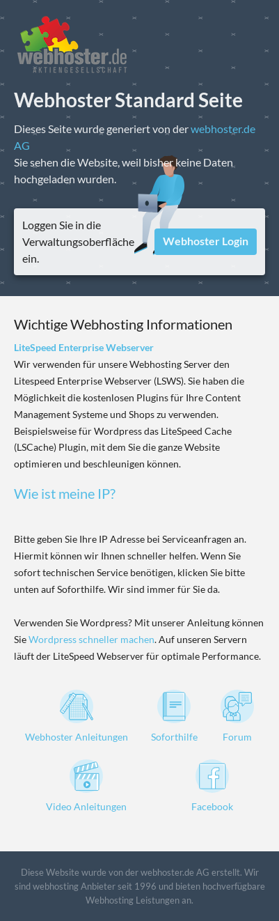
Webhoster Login (205, 240)
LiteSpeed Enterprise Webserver (84, 347)
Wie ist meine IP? (64, 493)
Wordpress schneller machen (91, 639)
